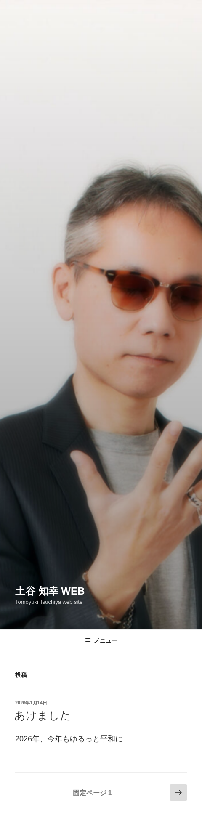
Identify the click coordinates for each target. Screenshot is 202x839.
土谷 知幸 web (50, 591)
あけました (42, 715)
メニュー (101, 640)
